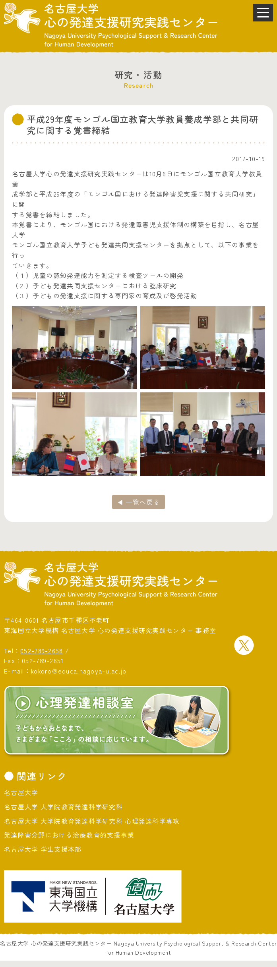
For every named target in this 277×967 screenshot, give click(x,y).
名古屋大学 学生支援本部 (42, 849)
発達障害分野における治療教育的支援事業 (69, 835)
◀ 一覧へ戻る (138, 502)
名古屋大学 (21, 792)
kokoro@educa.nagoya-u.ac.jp (79, 671)
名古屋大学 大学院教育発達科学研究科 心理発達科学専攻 (92, 821)
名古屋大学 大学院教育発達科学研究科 (63, 806)
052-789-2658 (41, 650)
